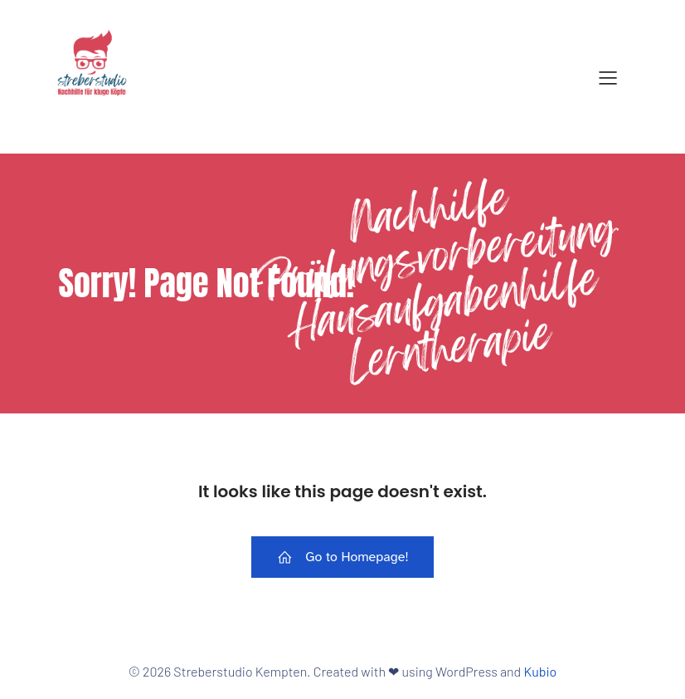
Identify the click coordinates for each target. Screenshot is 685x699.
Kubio (539, 671)
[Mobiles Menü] (607, 77)
